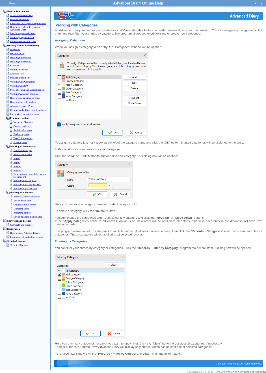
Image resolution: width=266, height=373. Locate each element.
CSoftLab (234, 363)
